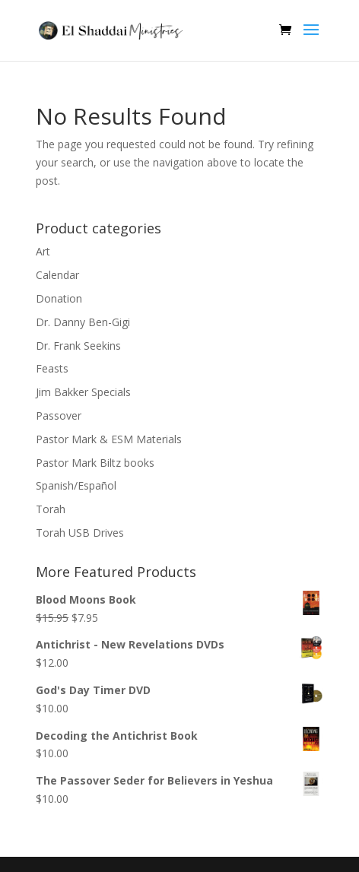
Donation (59, 298)
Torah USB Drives (80, 532)
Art (43, 251)
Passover (58, 415)
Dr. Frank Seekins (78, 345)
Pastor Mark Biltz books (95, 462)
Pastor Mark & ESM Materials (109, 439)
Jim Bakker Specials (83, 392)
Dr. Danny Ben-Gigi (83, 322)
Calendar (57, 275)
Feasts (52, 368)
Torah (50, 509)
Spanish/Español (76, 485)
